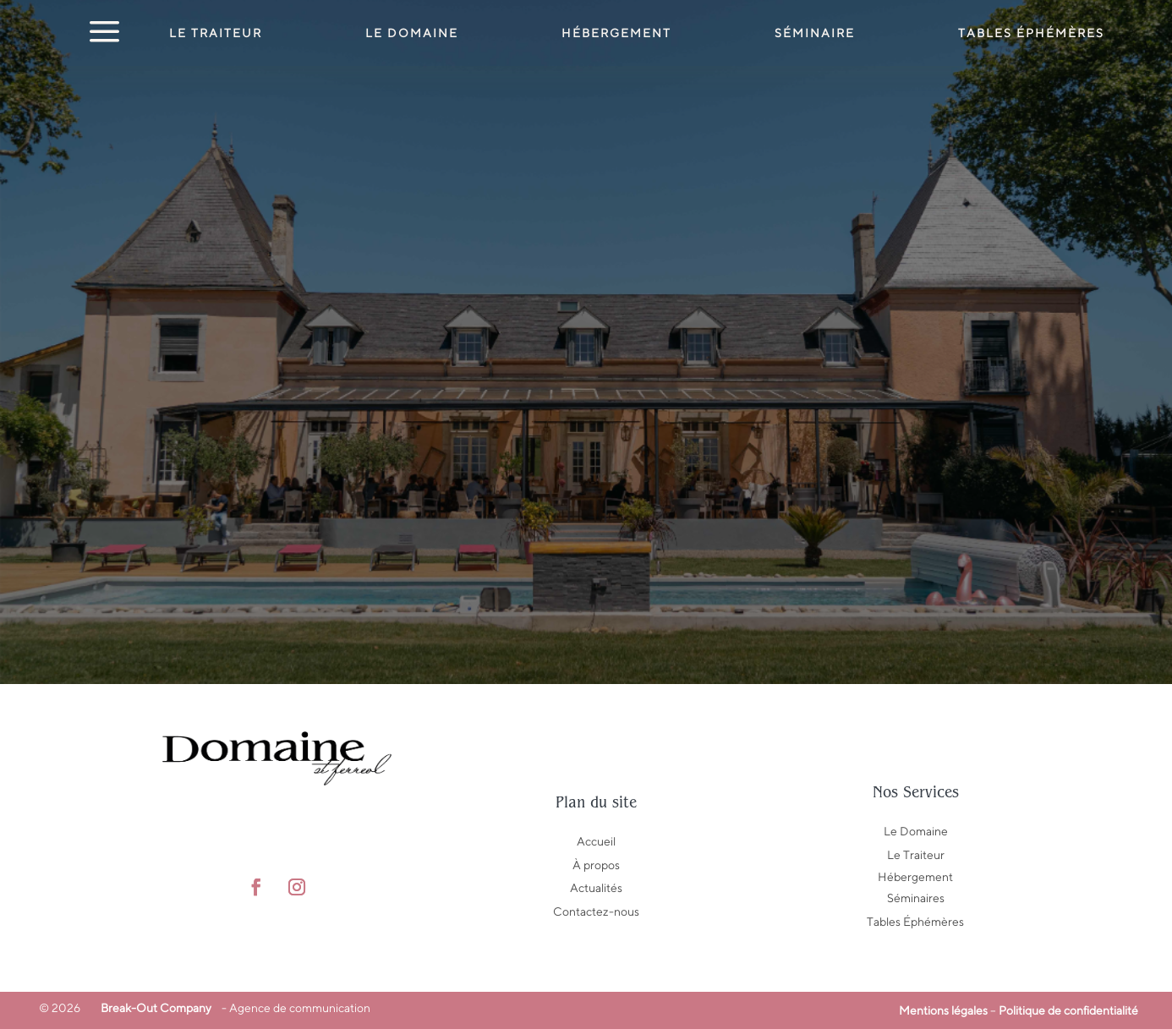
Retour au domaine (586, 547)
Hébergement (616, 33)
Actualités (596, 888)
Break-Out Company (153, 1008)
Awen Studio (306, 935)
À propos (596, 865)
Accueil (596, 841)
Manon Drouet (337, 959)
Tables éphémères (1031, 33)
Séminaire (815, 33)
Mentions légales (943, 1010)
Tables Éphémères (915, 921)
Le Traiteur (215, 33)
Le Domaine (411, 33)
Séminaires (916, 898)
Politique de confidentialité (1068, 1010)
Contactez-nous (596, 911)
